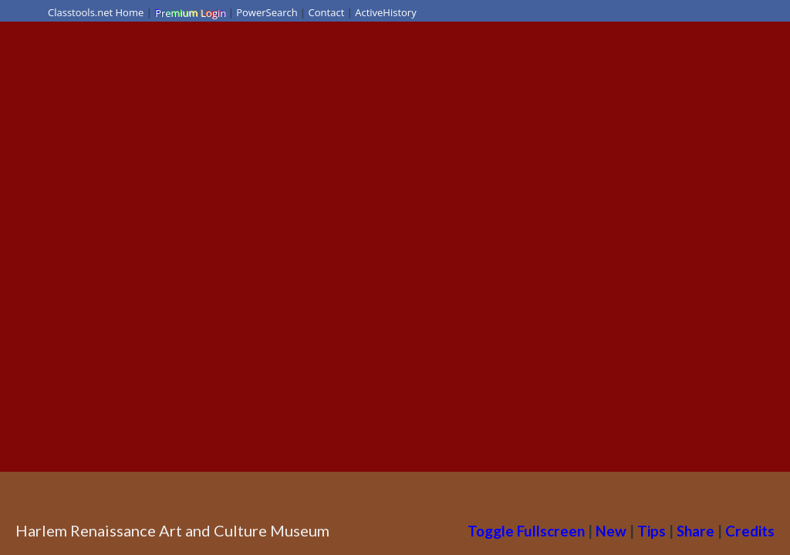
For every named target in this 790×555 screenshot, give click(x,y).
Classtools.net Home (95, 12)
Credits (750, 531)
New (611, 531)
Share (695, 531)
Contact (327, 12)
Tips (651, 531)
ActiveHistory (386, 12)
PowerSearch (267, 12)
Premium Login (189, 12)
